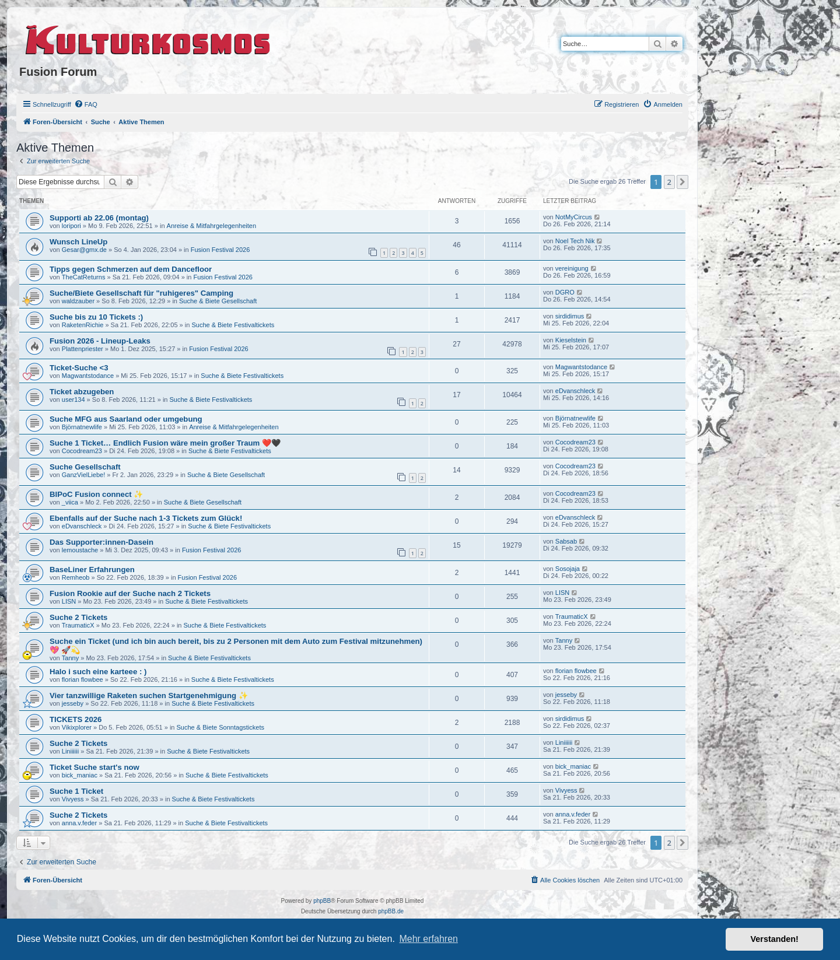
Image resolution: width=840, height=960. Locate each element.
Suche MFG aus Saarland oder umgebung (126, 419)
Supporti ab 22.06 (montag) (99, 217)
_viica (70, 502)
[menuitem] (85, 104)
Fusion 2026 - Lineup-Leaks (100, 341)
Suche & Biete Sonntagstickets (220, 727)
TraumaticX (78, 625)
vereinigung (572, 268)
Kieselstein (570, 340)
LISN (69, 601)
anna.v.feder (79, 822)
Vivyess (73, 799)
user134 (73, 399)
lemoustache (80, 549)
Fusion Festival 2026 (220, 249)
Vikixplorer (77, 727)
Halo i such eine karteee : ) (98, 671)
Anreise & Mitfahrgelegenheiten (211, 225)
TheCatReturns (84, 277)
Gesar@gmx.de (84, 249)
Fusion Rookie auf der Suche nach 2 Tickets (130, 593)
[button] (682, 182)
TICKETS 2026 (76, 719)
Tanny (70, 657)
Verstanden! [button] (775, 939)
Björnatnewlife (82, 426)
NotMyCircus (573, 216)
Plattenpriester (82, 348)
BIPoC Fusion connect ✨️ (96, 494)
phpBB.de (391, 911)
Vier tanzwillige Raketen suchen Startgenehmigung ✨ (149, 695)
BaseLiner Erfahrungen (92, 569)
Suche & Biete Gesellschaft (218, 300)
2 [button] (669, 182)
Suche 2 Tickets (78, 617)
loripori (71, 225)
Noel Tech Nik (575, 240)
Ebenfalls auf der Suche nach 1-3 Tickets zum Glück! (146, 518)
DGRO (565, 292)
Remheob (76, 577)
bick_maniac (79, 775)
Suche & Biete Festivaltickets (232, 324)
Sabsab (566, 541)
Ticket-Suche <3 (79, 367)
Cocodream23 (82, 450)
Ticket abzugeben (82, 391)
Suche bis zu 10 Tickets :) (96, 317)
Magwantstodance (88, 375)
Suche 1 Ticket (76, 791)
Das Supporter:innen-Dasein (101, 542)
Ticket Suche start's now (94, 767)
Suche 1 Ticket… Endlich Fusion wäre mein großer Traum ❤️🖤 (165, 443)
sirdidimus (569, 316)
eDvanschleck (575, 390)
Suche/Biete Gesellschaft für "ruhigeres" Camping (141, 293)
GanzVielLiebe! (83, 474)
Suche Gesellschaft (85, 467)
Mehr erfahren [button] (428, 939)
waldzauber (78, 300)
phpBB (322, 901)
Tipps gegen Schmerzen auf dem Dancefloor (131, 269)
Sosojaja (567, 568)
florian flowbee (82, 679)
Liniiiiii (70, 751)
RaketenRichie (83, 324)
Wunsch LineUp (78, 241)
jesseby (72, 703)
